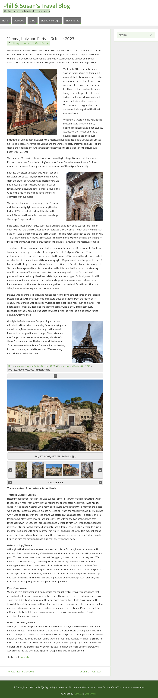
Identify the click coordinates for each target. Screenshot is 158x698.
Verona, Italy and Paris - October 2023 (36, 366)
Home (11, 366)
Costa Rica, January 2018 (20, 671)
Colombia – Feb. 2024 (91, 671)
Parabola (78, 693)
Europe (44, 43)
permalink (26, 657)
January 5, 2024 (31, 43)
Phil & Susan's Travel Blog (36, 5)
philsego (16, 43)
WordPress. (91, 693)
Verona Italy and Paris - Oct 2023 (73, 366)
